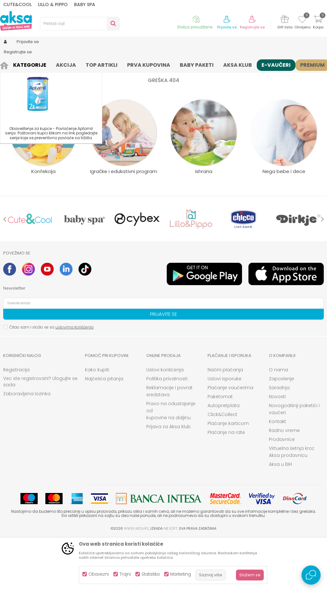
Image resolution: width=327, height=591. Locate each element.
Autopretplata (224, 458)
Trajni (125, 574)
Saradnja (279, 440)
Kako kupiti (97, 422)
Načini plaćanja (225, 422)
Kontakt (277, 474)
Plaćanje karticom (228, 476)
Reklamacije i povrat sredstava (169, 444)
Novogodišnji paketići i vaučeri (294, 461)
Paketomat (220, 449)
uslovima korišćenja (74, 380)
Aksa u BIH (280, 517)
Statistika (150, 574)
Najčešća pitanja (104, 431)
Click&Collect (222, 467)
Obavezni (98, 574)
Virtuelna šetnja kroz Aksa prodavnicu (291, 504)
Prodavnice (282, 492)
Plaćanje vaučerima (230, 440)
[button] (80, 23)
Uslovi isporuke (224, 431)
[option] (30, 271)
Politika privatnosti (166, 431)
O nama (278, 422)
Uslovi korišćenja (165, 422)
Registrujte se (252, 27)
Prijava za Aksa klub (168, 479)
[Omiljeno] (302, 20)
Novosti (277, 449)
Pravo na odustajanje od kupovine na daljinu (170, 463)
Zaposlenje (281, 431)
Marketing (180, 574)
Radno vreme (284, 483)
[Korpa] (318, 23)
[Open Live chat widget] (311, 575)
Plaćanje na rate (226, 485)
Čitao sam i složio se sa (51, 379)
